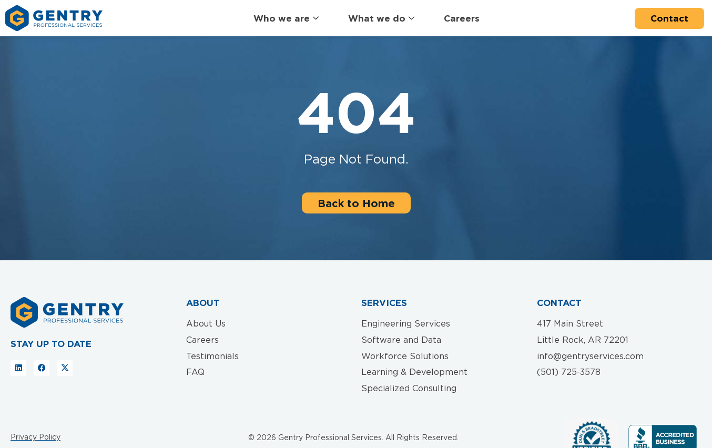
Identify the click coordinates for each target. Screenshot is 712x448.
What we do (381, 19)
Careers (462, 18)
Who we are (286, 19)
